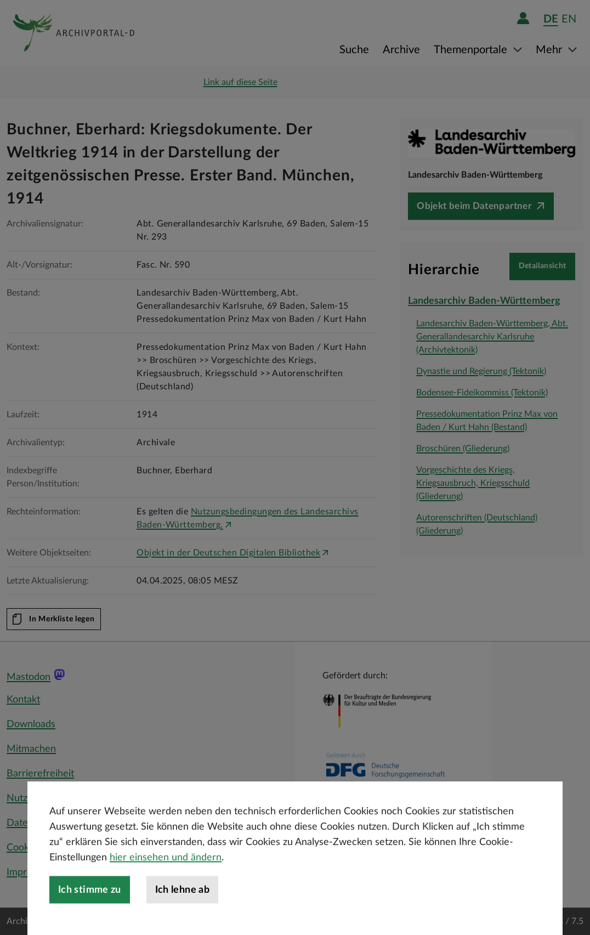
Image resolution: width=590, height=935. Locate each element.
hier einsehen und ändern (166, 895)
